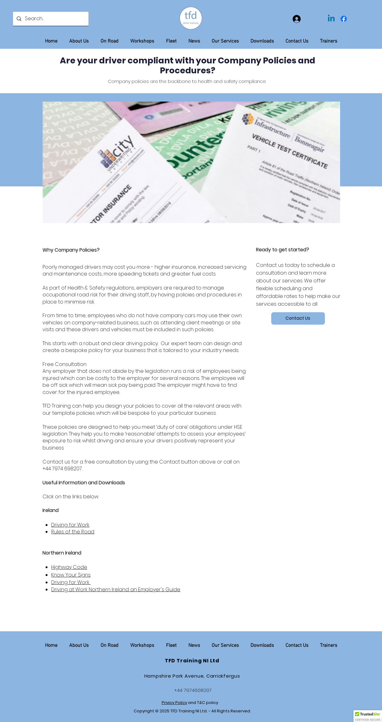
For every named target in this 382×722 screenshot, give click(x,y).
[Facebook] (343, 19)
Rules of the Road (72, 531)
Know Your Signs (71, 574)
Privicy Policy (174, 703)
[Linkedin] (331, 19)
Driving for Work (70, 524)
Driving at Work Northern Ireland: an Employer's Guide (115, 589)
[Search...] (50, 19)
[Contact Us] (298, 318)
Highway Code (69, 567)
